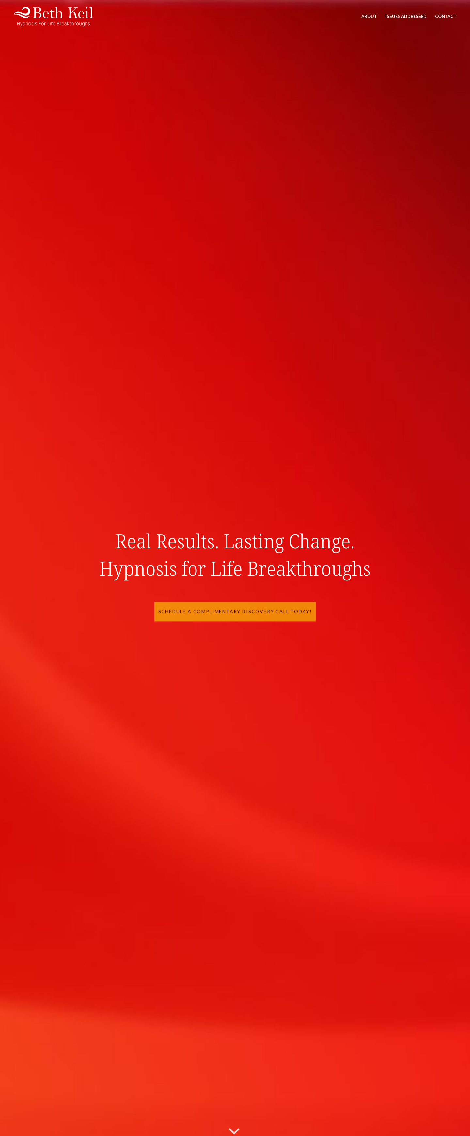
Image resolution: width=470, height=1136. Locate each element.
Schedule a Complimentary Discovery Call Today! (235, 610)
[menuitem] (369, 16)
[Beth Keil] (55, 16)
